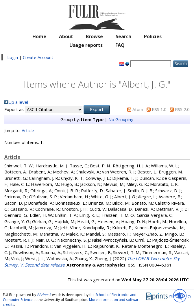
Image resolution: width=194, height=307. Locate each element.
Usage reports (86, 45)
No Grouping (121, 119)
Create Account (38, 57)
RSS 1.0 (159, 109)
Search (123, 36)
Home (39, 36)
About (66, 36)
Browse (94, 36)
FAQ (120, 45)
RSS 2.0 (182, 109)
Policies (153, 36)
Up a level (18, 102)
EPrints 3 (44, 294)
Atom (137, 109)
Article (28, 130)
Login (12, 57)
